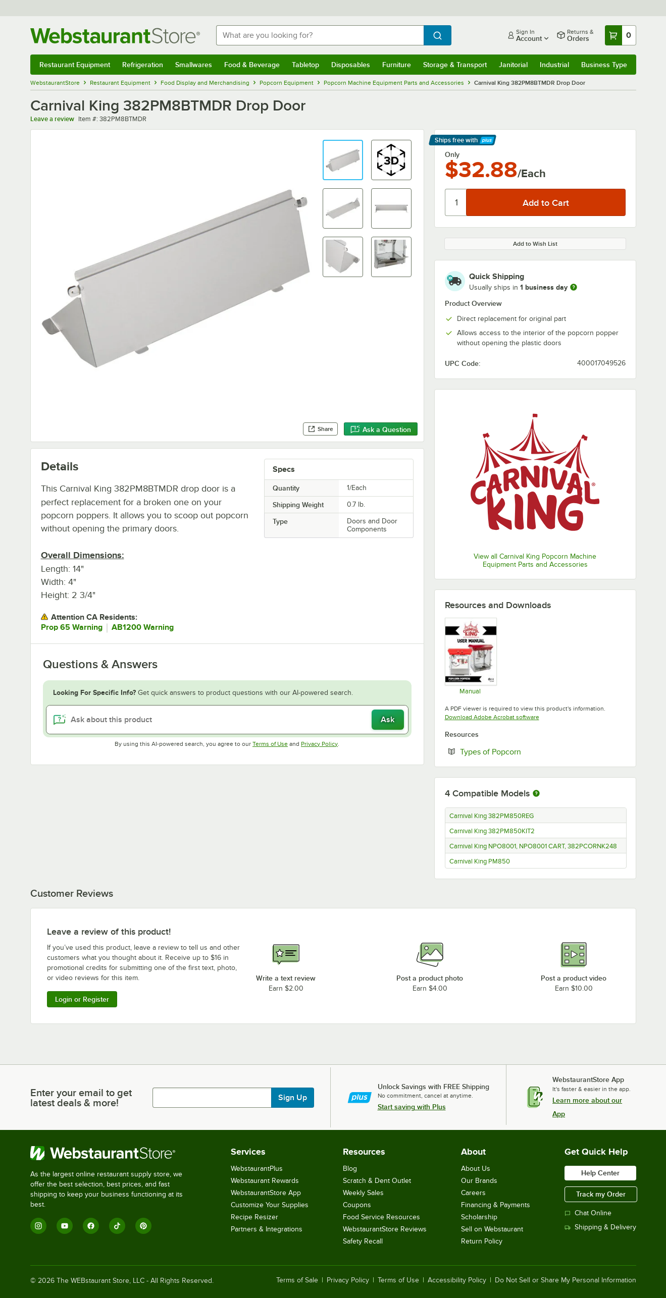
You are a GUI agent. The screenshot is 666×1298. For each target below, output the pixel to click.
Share (320, 429)
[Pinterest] (143, 1226)
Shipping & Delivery (600, 1227)
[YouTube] (65, 1226)
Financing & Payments (495, 1205)
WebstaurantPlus (257, 1168)
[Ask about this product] (227, 720)
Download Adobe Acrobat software (492, 717)
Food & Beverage (252, 65)
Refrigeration (142, 65)
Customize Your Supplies (270, 1205)
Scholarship (479, 1217)
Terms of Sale (297, 1280)
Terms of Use (270, 743)
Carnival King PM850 (479, 861)
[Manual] (470, 656)
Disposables (350, 65)
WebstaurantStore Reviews (385, 1229)
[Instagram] (38, 1226)
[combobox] (320, 35)
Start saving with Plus (412, 1107)
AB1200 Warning (143, 627)
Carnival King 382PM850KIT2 (492, 831)
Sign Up (292, 1097)
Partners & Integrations (266, 1229)
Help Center (600, 1173)
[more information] (574, 287)
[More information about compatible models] (536, 794)
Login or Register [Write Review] (82, 999)
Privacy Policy (319, 743)
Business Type (604, 65)
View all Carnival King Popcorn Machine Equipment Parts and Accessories (535, 560)
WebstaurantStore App (266, 1193)
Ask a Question (380, 429)
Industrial (554, 65)
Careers (473, 1193)
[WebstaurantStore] (113, 1153)
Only (452, 154)
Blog (350, 1168)
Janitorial (513, 65)
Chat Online (588, 1213)
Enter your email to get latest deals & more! (81, 1098)
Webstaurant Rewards (265, 1180)
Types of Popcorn (521, 751)
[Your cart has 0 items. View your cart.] (620, 35)
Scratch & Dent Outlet (377, 1180)
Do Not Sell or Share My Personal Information (565, 1280)
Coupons (357, 1205)
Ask (387, 719)
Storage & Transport (455, 65)
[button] (343, 160)
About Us (475, 1168)
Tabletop (305, 65)
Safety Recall (363, 1241)
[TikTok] (117, 1226)
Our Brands (479, 1180)
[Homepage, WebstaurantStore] (115, 35)
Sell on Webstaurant (492, 1229)
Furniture (396, 65)
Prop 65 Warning (72, 627)
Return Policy (481, 1241)
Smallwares (193, 65)
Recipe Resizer (254, 1217)
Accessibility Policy (457, 1280)
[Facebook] (91, 1226)
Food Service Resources (381, 1217)
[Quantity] (456, 202)
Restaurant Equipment (74, 65)
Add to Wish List (535, 243)
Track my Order (601, 1194)
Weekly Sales (363, 1193)
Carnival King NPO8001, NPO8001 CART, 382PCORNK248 (533, 846)
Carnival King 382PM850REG (491, 816)
